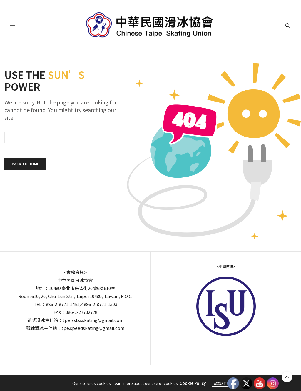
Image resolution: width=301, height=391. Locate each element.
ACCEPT (220, 383)
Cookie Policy (193, 383)
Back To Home (25, 163)
